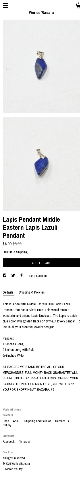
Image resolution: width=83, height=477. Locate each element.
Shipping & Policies (32, 292)
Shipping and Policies (38, 421)
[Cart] (77, 6)
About (17, 421)
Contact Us (62, 421)
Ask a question (38, 276)
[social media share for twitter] (13, 276)
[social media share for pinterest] (22, 276)
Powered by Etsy (13, 469)
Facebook (9, 442)
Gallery (7, 425)
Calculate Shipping (15, 252)
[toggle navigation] (5, 5)
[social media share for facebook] (5, 276)
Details (8, 292)
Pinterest (24, 442)
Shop (6, 421)
